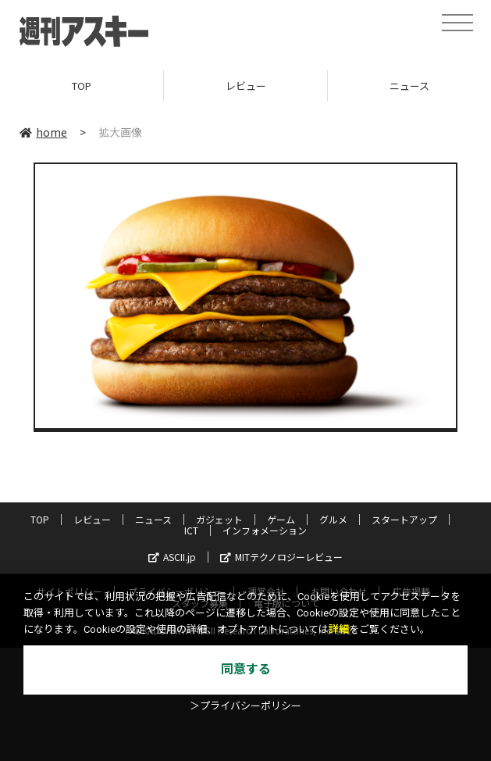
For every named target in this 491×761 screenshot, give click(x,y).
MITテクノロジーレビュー (281, 556)
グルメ (333, 519)
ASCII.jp (172, 556)
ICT (191, 530)
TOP (81, 85)
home (43, 132)
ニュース (153, 519)
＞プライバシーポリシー (245, 706)
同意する (246, 669)
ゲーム (281, 519)
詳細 (339, 629)
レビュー (246, 85)
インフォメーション (264, 530)
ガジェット (219, 519)
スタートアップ (404, 519)
